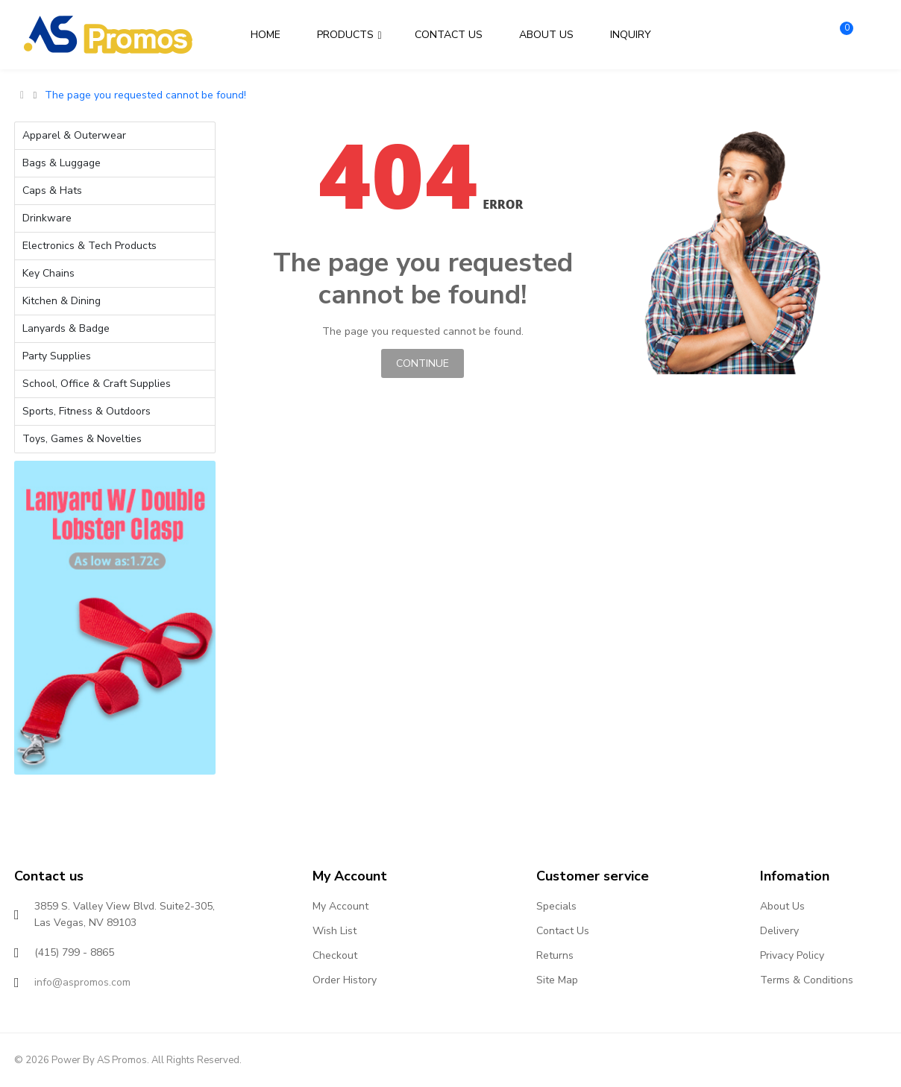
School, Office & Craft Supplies (96, 383)
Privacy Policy (792, 955)
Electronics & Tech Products (89, 246)
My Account (340, 906)
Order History (345, 980)
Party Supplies (56, 356)
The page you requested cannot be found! (145, 95)
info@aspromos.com (82, 982)
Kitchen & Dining (61, 301)
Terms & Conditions (806, 980)
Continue (422, 363)
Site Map (557, 980)
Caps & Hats (52, 190)
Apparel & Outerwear (74, 135)
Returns (555, 955)
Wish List (335, 931)
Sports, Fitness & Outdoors (86, 411)
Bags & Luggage (61, 163)
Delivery (779, 931)
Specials (556, 906)
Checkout (335, 955)
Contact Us (562, 931)
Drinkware (47, 218)
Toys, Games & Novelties (82, 439)
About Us (782, 906)
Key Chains (48, 273)
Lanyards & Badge (66, 328)
